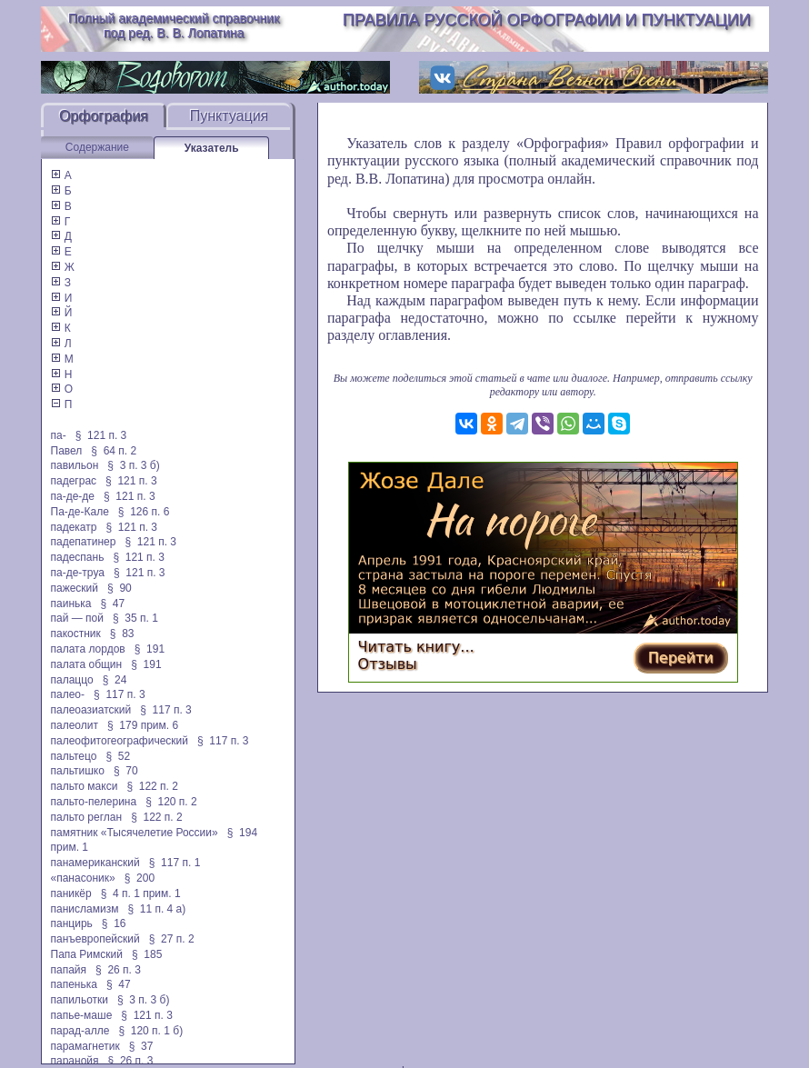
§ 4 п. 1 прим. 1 (141, 893)
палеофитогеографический (119, 740)
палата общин (87, 664)
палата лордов (88, 649)
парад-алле (80, 1030)
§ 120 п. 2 (171, 801)
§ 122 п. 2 (152, 786)
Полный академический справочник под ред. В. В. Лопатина (173, 25)
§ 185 (147, 954)
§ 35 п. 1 (135, 618)
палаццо (72, 680)
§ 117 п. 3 (119, 694)
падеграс (74, 480)
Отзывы (387, 664)
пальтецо (74, 756)
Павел (67, 450)
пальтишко (78, 770)
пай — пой (77, 618)
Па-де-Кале (80, 511)
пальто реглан (87, 817)
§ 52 (117, 756)
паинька (71, 603)
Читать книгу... (416, 646)
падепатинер (83, 541)
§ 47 (112, 603)
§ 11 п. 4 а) (156, 909)
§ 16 (114, 923)
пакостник (76, 633)
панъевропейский (95, 939)
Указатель (212, 148)
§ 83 (122, 633)
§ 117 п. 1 (175, 862)
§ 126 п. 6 (144, 511)
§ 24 (115, 680)
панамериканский (95, 862)
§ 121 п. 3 (101, 435)
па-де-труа (78, 572)
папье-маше (82, 1015)
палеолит (74, 725)
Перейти (681, 657)
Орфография (103, 116)
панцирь (72, 923)
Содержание (97, 147)
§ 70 (126, 770)
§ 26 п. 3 (118, 969)
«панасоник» (83, 878)
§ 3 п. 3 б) (133, 465)
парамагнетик (85, 1046)
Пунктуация (229, 116)
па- (58, 435)
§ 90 (119, 588)
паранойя (75, 1060)
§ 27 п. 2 (172, 939)
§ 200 (140, 878)
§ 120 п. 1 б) (150, 1030)
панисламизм (85, 909)
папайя (69, 969)
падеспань (78, 557)
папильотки (80, 999)
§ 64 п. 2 (113, 450)
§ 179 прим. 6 (142, 725)
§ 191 (150, 649)
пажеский (75, 588)
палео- (68, 694)
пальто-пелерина (94, 801)
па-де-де (73, 496)
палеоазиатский (91, 710)
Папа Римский (87, 954)
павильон (75, 465)
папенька (74, 984)
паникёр (71, 893)
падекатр (74, 527)
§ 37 (141, 1046)
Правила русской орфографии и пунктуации (547, 20)
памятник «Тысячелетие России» (134, 832)
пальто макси (84, 786)
